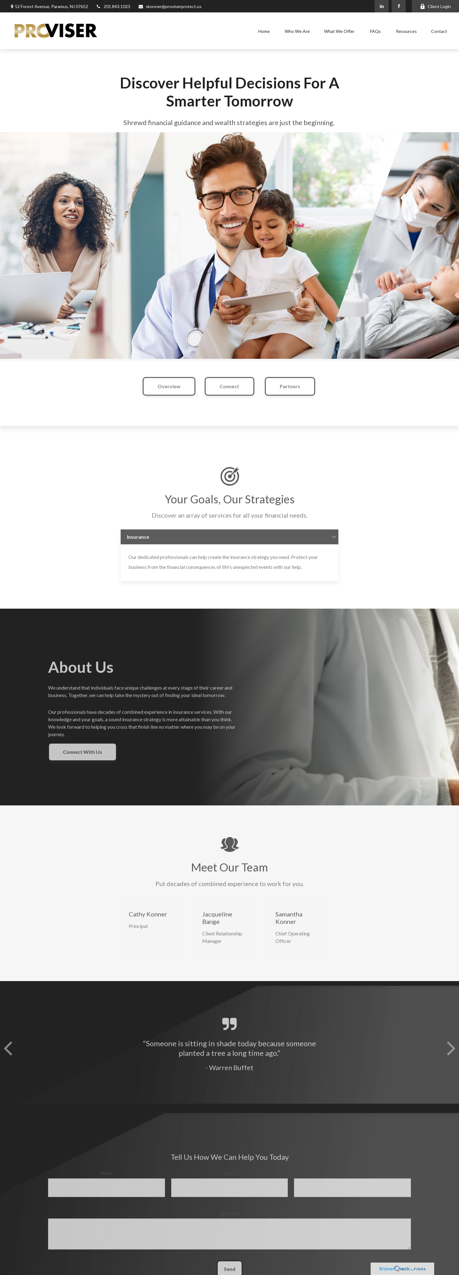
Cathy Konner (148, 920)
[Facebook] (399, 6)
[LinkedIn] (382, 6)
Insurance (138, 544)
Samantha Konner (288, 924)
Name (106, 1180)
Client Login (435, 6)
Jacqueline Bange (217, 924)
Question (229, 1220)
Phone (352, 1180)
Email (229, 1180)
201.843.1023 (113, 6)
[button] (264, 31)
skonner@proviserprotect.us (170, 6)
